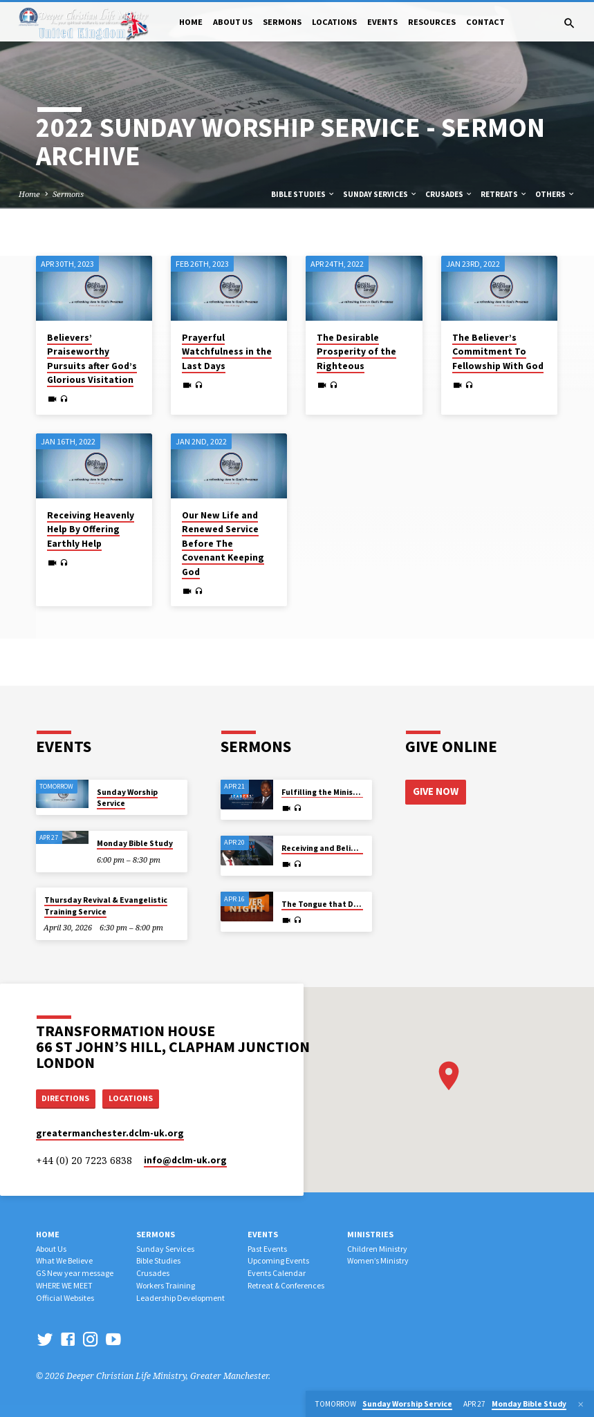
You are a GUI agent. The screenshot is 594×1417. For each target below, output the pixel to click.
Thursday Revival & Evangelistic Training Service (105, 904)
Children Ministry (377, 1249)
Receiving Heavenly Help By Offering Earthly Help (90, 529)
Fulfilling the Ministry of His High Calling (358, 791)
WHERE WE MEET (64, 1285)
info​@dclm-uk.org (185, 1160)
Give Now (435, 789)
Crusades (449, 194)
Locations (334, 22)
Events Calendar (277, 1273)
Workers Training (165, 1285)
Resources (432, 22)
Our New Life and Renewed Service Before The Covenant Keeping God (223, 543)
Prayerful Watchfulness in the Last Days (227, 352)
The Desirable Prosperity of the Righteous (356, 352)
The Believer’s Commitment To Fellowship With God (498, 352)
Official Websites (65, 1298)
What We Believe (64, 1260)
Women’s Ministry (378, 1260)
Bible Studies (303, 194)
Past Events (267, 1249)
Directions (67, 1097)
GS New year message (74, 1273)
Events (382, 22)
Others (555, 194)
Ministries (370, 1234)
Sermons (282, 22)
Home (191, 22)
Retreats (504, 194)
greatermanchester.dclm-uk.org (110, 1133)
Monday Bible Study (135, 842)
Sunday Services (380, 194)
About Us (232, 22)
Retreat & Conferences (286, 1285)
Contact (485, 22)
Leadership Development (180, 1298)
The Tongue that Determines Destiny (353, 903)
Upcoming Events (278, 1260)
